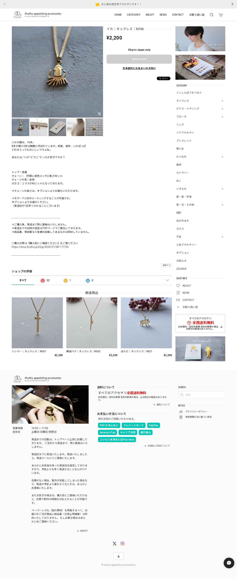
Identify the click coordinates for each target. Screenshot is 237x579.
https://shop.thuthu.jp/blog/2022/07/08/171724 (40, 246)
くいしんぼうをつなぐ (189, 92)
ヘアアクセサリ (185, 132)
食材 (178, 164)
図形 (178, 212)
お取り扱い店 (196, 14)
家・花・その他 (185, 204)
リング (180, 124)
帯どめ (180, 148)
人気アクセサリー (186, 244)
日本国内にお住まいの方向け (139, 68)
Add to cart (139, 59)
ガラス (180, 228)
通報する (167, 265)
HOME (118, 14)
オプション (182, 252)
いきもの (181, 188)
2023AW (181, 268)
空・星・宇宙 (184, 196)
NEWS (163, 14)
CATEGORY (133, 14)
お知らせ (181, 260)
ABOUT (150, 14)
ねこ (178, 180)
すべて (23, 280)
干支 (178, 236)
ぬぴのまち (182, 220)
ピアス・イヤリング (187, 108)
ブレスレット (184, 140)
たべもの (181, 156)
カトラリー (182, 172)
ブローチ (181, 116)
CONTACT (178, 14)
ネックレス (182, 100)
